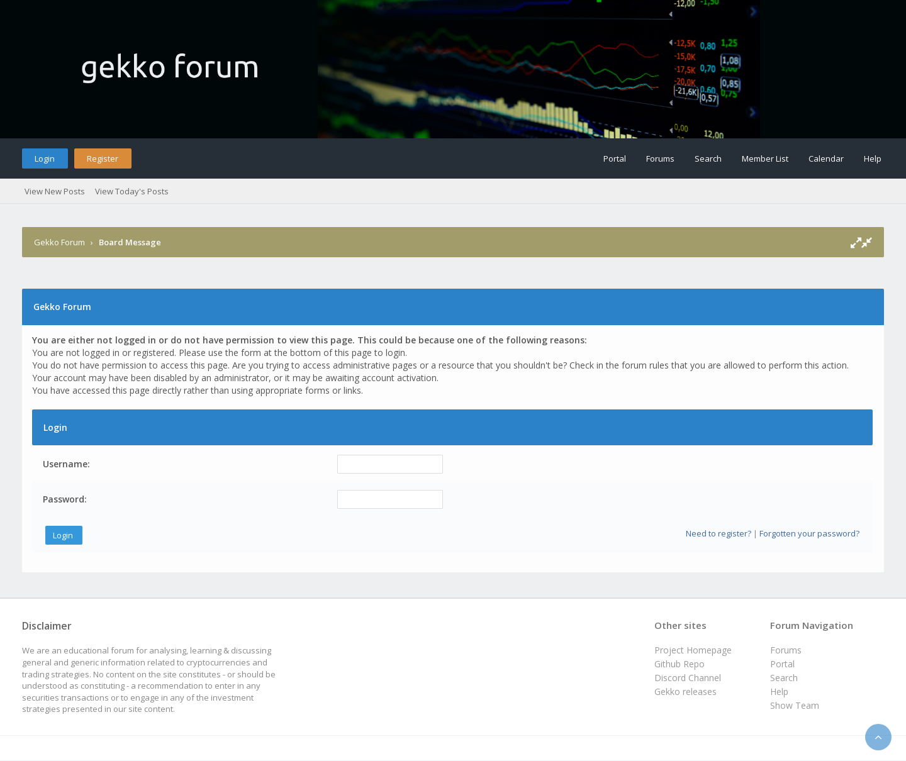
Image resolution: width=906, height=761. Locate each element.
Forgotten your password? (809, 533)
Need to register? (718, 533)
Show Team (794, 705)
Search (708, 158)
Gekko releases (685, 691)
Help (872, 158)
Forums (660, 158)
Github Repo (679, 664)
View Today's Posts (132, 191)
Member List (765, 158)
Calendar (826, 158)
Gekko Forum (59, 242)
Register (102, 158)
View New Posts (55, 191)
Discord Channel (687, 678)
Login (45, 158)
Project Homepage (693, 650)
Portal (614, 158)
